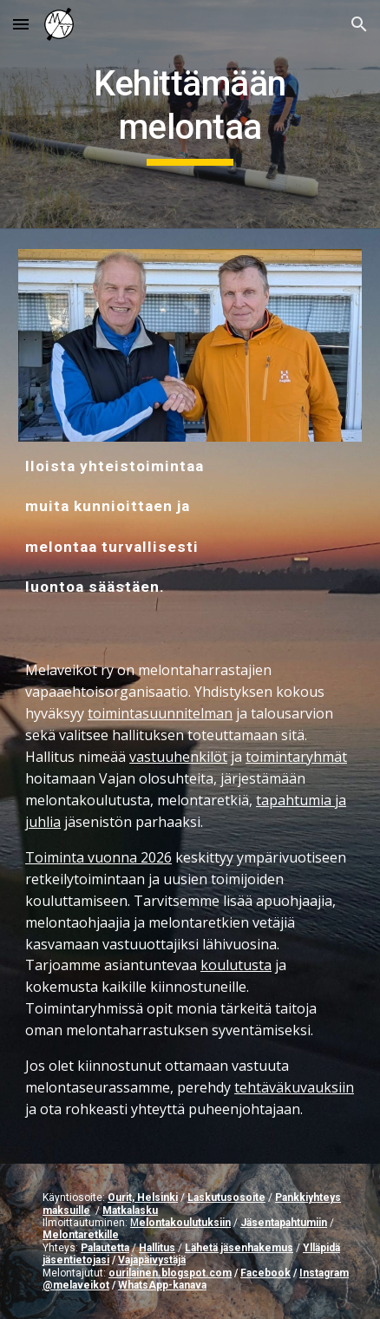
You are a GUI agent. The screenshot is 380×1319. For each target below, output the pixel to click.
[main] (190, 114)
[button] (21, 24)
